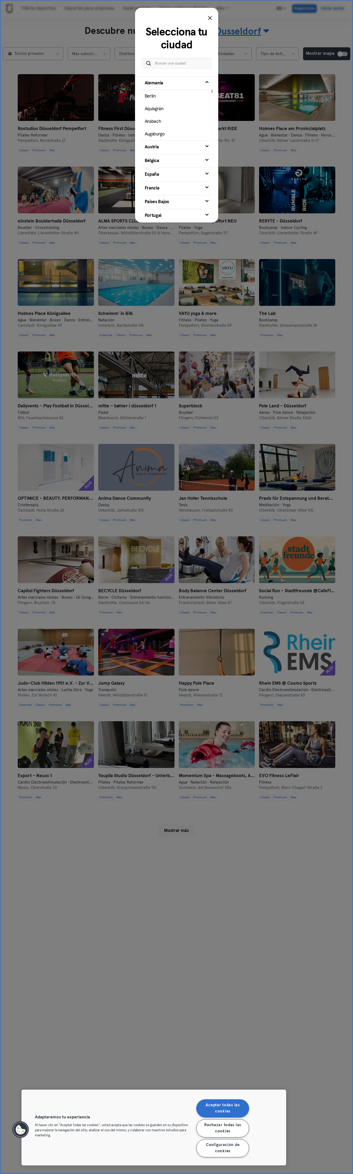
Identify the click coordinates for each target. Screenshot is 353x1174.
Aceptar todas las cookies (222, 1108)
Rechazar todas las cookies (222, 1128)
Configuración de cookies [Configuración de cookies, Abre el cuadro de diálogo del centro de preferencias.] (223, 1148)
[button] (20, 1129)
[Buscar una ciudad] (176, 63)
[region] (153, 1127)
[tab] (176, 108)
